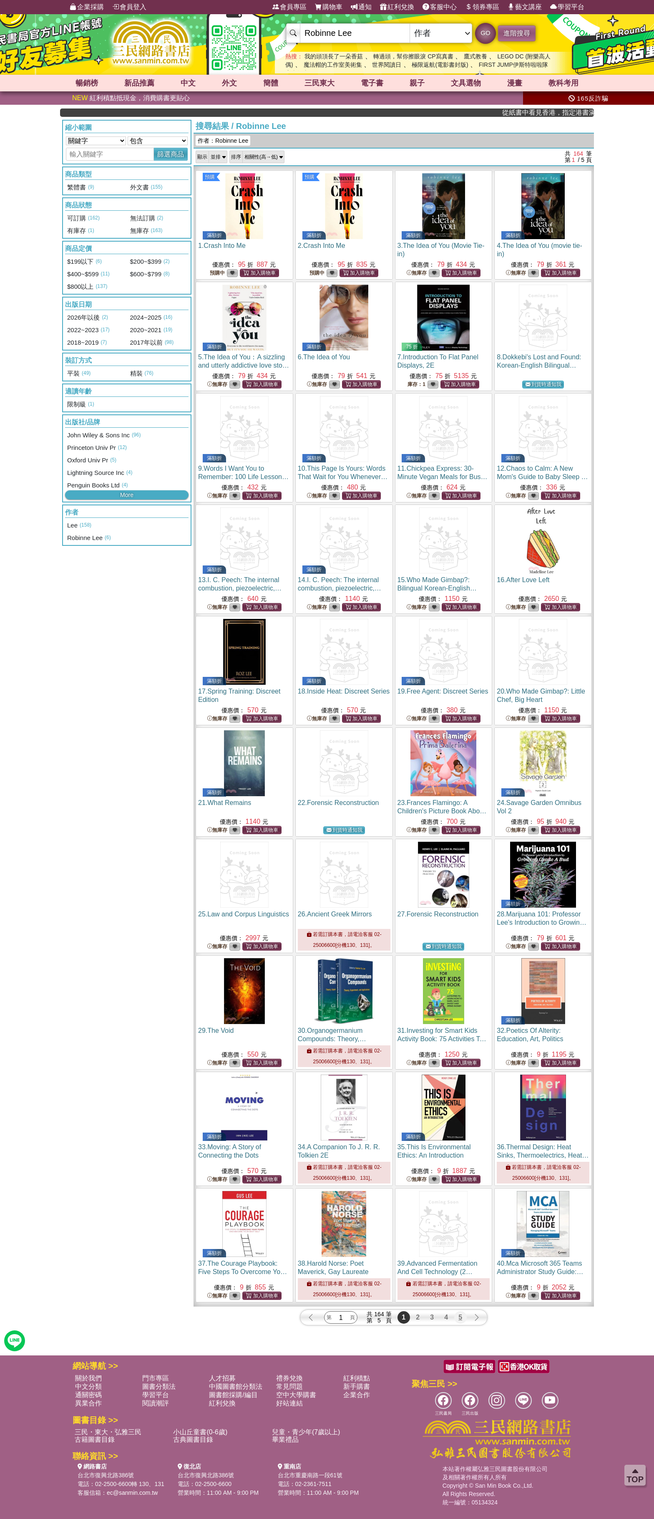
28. (541, 922)
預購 (210, 177)
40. (540, 1272)
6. (324, 357)
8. (539, 365)
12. (542, 477)
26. (335, 914)
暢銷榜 (86, 83)
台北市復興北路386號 (106, 1475)
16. (523, 579)
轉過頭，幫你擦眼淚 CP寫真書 (413, 56)
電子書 (372, 83)
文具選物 (466, 83)
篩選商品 (170, 154)
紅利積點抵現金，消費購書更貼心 (131, 97)
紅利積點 (356, 1378)
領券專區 (482, 7)
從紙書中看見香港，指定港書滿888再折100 (566, 112)
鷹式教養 (475, 56)
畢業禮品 (285, 1439)
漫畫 (514, 83)
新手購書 (356, 1386)
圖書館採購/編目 (233, 1394)
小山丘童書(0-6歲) (200, 1432)
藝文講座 (525, 7)
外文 (229, 83)
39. (437, 1272)
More (126, 495)
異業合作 (88, 1403)
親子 (417, 83)
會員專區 (289, 7)
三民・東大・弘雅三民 (108, 1432)
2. (321, 245)
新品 (139, 83)
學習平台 (567, 7)
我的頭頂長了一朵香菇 (333, 56)
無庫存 (417, 273)
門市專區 (155, 1378)
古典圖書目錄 (193, 1439)
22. (338, 802)
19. (442, 691)
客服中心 (440, 7)
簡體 (270, 83)
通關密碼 (88, 1394)
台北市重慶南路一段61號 (310, 1475)
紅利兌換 (397, 7)
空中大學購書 (296, 1394)
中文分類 (88, 1386)
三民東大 (319, 83)
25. (243, 914)
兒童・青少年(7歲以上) (306, 1432)
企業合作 (356, 1394)
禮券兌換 (289, 1378)
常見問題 (289, 1386)
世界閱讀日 (386, 64)
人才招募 (222, 1378)
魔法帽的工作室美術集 (333, 64)
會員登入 (129, 7)
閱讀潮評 (155, 1403)
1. (222, 245)
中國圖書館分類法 (235, 1386)
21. (224, 802)
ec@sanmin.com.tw (132, 1492)
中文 (188, 83)
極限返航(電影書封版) (440, 64)
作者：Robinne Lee (223, 140)
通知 (361, 7)
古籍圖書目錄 (95, 1439)
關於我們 (88, 1378)
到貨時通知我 (543, 384)
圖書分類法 (159, 1386)
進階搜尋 (516, 33)
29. (216, 1030)
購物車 (328, 7)
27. (438, 914)
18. (344, 691)
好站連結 (289, 1403)
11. (442, 477)
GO (485, 32)
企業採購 (87, 7)
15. (437, 588)
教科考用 (563, 83)
